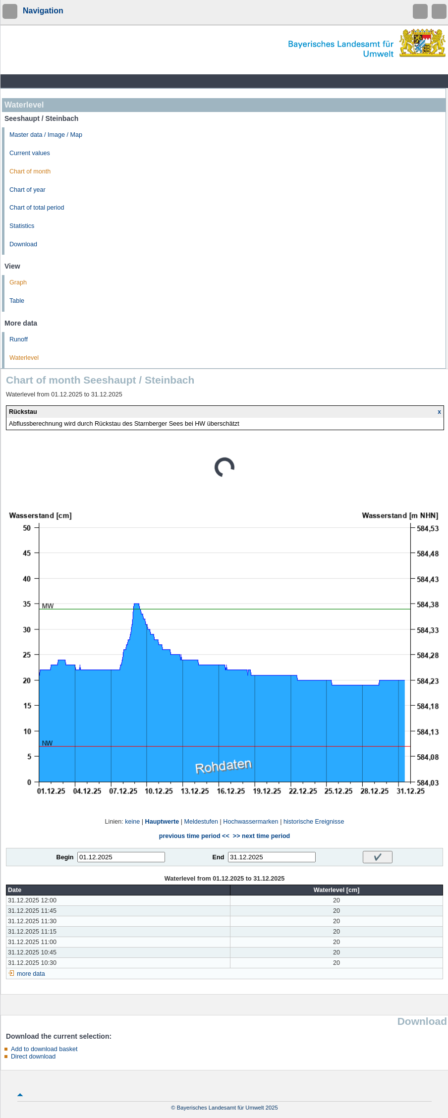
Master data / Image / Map (45, 134)
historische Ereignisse (313, 821)
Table (16, 300)
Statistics (21, 226)
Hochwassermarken (250, 821)
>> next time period (261, 836)
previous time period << (194, 836)
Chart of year (27, 189)
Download (23, 244)
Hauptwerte (162, 821)
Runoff (18, 339)
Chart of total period (36, 207)
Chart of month (30, 171)
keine (132, 821)
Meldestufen (201, 821)
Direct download (33, 1056)
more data (31, 973)
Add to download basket (44, 1049)
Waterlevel (24, 357)
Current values (29, 153)
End (218, 857)
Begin (65, 857)
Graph (18, 282)
